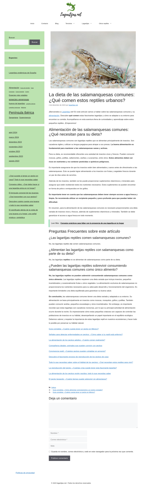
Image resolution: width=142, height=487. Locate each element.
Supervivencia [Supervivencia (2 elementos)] (25, 118)
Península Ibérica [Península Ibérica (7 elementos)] (21, 112)
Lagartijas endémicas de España (22, 73)
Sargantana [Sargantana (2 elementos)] (13, 118)
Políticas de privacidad (25, 473)
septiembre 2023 (16, 156)
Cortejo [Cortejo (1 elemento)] (27, 91)
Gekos (53, 387)
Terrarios (72, 23)
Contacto (44, 23)
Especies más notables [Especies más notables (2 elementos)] (18, 95)
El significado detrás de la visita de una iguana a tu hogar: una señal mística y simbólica (23, 214)
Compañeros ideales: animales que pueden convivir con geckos (75, 346)
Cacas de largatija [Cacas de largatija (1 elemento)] (25, 88)
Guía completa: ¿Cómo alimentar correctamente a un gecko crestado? (78, 390)
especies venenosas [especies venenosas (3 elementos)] (19, 99)
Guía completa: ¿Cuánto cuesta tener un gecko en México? (74, 329)
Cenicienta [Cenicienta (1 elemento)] (11, 91)
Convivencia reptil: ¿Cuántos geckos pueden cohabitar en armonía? (77, 351)
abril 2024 (13, 132)
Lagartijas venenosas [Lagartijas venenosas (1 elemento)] (14, 107)
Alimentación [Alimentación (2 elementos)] (14, 88)
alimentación (54, 116)
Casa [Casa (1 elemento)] (32, 88)
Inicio (32, 23)
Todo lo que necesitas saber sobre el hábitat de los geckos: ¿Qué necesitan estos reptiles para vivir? (91, 362)
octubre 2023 (14, 151)
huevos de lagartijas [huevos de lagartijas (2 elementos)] (17, 104)
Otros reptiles (107, 23)
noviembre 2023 (15, 147)
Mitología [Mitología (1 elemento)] (23, 107)
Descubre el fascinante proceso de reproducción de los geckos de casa (78, 357)
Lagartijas (88, 23)
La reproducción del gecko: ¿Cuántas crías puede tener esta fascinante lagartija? (83, 368)
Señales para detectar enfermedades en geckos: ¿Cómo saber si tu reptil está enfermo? (86, 334)
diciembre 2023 (15, 142)
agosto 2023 (14, 161)
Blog (56, 23)
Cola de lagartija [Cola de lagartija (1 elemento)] (20, 91)
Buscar (12, 38)
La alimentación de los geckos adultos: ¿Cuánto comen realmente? (77, 340)
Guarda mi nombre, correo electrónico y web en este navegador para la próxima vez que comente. (92, 452)
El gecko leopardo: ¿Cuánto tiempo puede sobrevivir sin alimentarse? (78, 379)
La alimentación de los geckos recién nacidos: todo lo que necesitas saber (80, 373)
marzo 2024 (14, 137)
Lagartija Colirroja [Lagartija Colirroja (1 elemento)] (30, 103)
